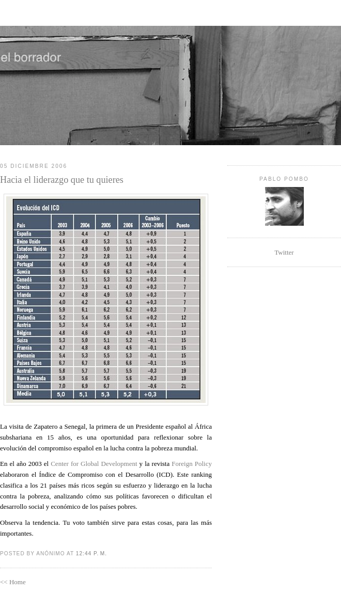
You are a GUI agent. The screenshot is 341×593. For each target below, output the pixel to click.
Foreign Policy (192, 463)
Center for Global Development (94, 463)
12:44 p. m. (91, 553)
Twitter (283, 252)
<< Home (13, 582)
